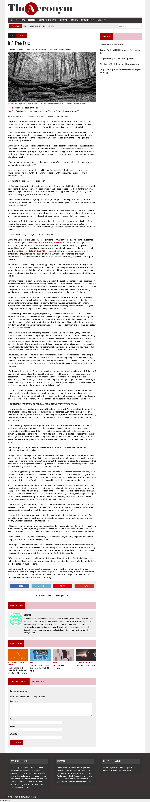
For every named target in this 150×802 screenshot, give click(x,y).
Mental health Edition (47, 50)
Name (12, 719)
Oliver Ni (19, 108)
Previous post (43, 596)
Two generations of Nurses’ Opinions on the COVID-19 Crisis (40, 668)
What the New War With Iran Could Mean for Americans (120, 64)
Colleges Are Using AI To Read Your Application (116, 58)
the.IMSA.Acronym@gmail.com (79, 773)
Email (12, 726)
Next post (62, 596)
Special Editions (87, 20)
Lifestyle (63, 20)
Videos (10, 665)
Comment (14, 701)
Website (13, 734)
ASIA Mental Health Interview (60, 667)
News (22, 20)
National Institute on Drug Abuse (31, 251)
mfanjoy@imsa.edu (83, 781)
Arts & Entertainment (47, 20)
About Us (13, 20)
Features (73, 20)
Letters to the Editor (85, 663)
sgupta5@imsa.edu (64, 781)
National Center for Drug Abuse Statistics (49, 243)
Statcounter (5, 800)
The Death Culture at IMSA (85, 665)
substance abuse (65, 50)
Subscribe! (101, 20)
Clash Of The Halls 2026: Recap (111, 44)
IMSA (55, 663)
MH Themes (32, 797)
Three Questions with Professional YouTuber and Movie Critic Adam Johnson (17, 670)
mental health (31, 50)
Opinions (31, 20)
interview (20, 50)
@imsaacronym (125, 770)
